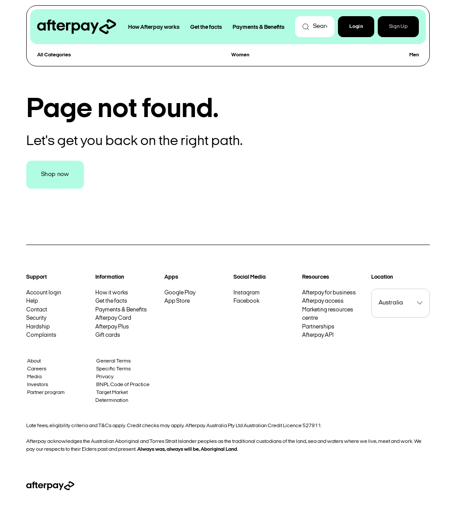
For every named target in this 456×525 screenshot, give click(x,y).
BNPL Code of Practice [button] (123, 384)
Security (36, 318)
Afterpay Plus (112, 327)
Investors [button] (37, 384)
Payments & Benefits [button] (259, 27)
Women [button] (240, 55)
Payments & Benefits (121, 310)
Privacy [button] (105, 377)
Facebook (246, 301)
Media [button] (34, 377)
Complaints (41, 335)
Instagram (246, 293)
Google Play (179, 293)
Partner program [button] (46, 392)
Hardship (38, 327)
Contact (36, 310)
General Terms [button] (113, 361)
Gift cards (107, 335)
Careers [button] (36, 369)
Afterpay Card (113, 318)
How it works (111, 293)
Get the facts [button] (206, 27)
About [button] (34, 361)
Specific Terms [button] (113, 369)
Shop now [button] (55, 174)
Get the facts (111, 301)
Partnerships (318, 327)
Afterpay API (318, 335)
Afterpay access (323, 301)
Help (32, 301)
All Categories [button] (54, 55)
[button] (356, 26)
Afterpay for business (329, 293)
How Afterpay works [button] (154, 27)
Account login (43, 293)
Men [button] (414, 55)
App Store (177, 301)
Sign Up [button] (398, 26)
